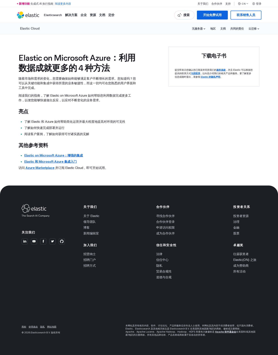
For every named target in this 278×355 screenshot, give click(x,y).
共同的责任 (237, 28)
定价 (111, 15)
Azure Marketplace (39, 168)
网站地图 (51, 326)
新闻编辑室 (91, 233)
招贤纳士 (89, 254)
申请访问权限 (165, 227)
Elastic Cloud (30, 28)
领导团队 (89, 222)
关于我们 (202, 3)
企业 (84, 15)
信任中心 (162, 260)
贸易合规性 (164, 271)
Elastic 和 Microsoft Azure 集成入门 (50, 161)
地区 (213, 28)
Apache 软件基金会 (225, 331)
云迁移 (252, 28)
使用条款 (33, 326)
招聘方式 (89, 265)
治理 (236, 222)
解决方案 (71, 15)
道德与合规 (164, 277)
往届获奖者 (241, 254)
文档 (102, 15)
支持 (228, 3)
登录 (256, 3)
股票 (236, 233)
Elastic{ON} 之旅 (244, 260)
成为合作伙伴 (165, 233)
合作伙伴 (216, 3)
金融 (236, 227)
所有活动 (239, 271)
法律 (159, 254)
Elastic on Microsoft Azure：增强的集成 (53, 155)
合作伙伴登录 (165, 222)
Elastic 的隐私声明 (210, 76)
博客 (86, 227)
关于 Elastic (91, 216)
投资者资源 (241, 216)
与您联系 (195, 73)
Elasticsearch (53, 15)
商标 (24, 326)
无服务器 (197, 28)
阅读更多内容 (63, 3)
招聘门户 (89, 260)
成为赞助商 (241, 265)
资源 (93, 15)
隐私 (159, 265)
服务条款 (221, 69)
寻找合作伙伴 (165, 216)
